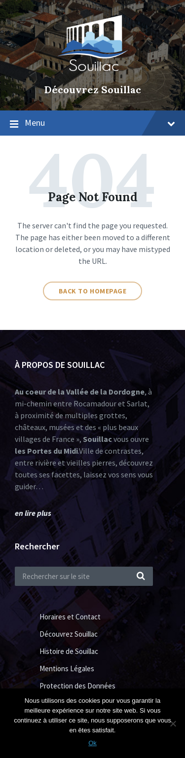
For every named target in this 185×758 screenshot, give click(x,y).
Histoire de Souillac (68, 651)
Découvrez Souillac (92, 89)
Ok (92, 743)
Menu (100, 122)
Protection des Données (77, 685)
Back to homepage (93, 291)
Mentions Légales (66, 668)
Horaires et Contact (70, 616)
